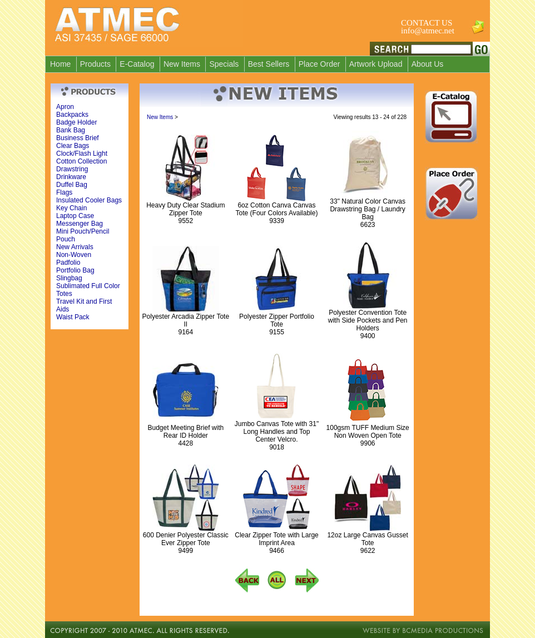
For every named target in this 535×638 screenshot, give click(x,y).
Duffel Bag (71, 185)
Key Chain (71, 208)
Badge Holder (76, 122)
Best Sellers (269, 64)
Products (95, 64)
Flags (64, 192)
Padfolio (68, 262)
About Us (428, 64)
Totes (64, 294)
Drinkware (71, 177)
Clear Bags (72, 146)
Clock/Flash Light (81, 153)
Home (60, 64)
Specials (224, 64)
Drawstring (72, 169)
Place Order (319, 64)
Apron (65, 107)
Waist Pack (73, 317)
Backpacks (72, 114)
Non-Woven (73, 255)
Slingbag (69, 278)
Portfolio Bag (75, 270)
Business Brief (77, 138)
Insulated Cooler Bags (89, 200)
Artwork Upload (376, 64)
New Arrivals (74, 247)
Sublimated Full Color (88, 286)
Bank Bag (70, 130)
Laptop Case (75, 216)
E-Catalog (137, 64)
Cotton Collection (81, 161)
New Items (182, 64)
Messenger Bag (79, 223)
